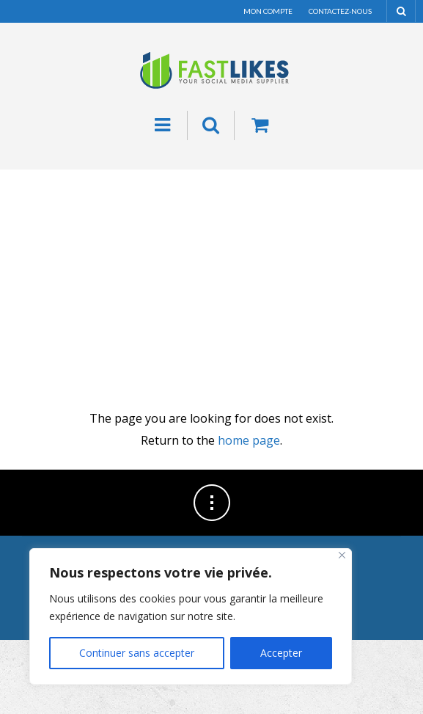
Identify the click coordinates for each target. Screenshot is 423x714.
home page (249, 440)
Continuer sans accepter (136, 653)
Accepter (281, 653)
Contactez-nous (340, 11)
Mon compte (268, 11)
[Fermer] (342, 555)
